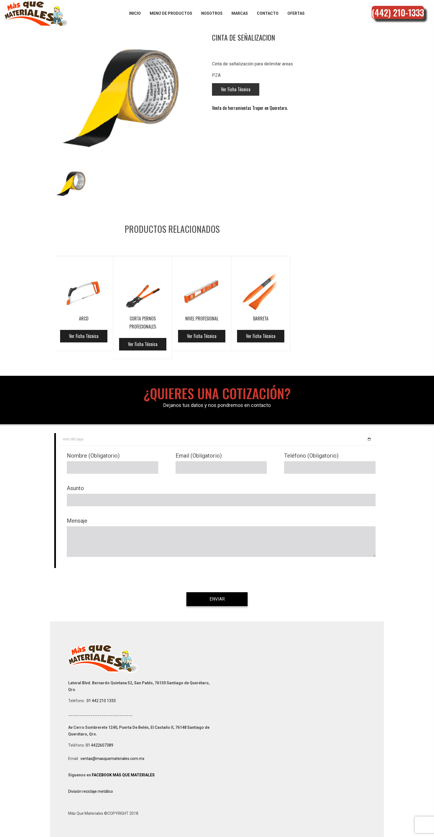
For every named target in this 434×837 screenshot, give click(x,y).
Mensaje (77, 520)
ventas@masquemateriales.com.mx (112, 758)
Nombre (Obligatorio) (93, 455)
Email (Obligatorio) (199, 455)
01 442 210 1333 (101, 700)
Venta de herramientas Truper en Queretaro (249, 108)
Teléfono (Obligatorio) (311, 455)
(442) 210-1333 (398, 12)
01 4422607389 (100, 745)
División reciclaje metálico (90, 791)
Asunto (75, 488)
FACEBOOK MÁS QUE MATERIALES (123, 775)
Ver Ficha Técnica (235, 89)
